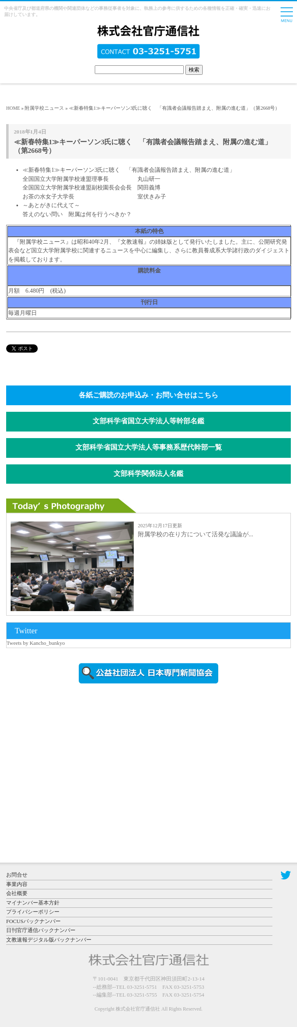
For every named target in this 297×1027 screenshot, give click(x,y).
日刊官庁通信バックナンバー (40, 930)
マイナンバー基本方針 (32, 903)
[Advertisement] (76, 760)
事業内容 (16, 884)
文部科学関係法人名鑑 (148, 474)
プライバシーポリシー (32, 912)
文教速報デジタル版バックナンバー (48, 940)
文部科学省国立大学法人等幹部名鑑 (148, 421)
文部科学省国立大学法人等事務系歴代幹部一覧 (148, 447)
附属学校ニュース (44, 108)
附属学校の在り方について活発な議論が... (195, 534)
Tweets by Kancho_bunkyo (36, 643)
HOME (13, 108)
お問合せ (16, 875)
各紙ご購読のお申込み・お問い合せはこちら (148, 395)
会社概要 (16, 893)
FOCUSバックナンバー (33, 921)
